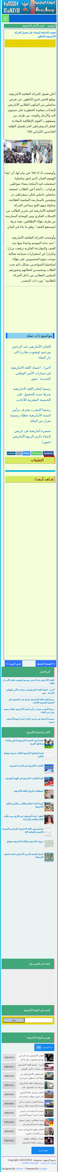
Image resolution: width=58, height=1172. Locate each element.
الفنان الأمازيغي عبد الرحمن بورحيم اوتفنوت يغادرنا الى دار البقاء (31, 352)
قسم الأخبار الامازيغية (33, 25)
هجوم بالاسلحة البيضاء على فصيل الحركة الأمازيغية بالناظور (35, 34)
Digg (19, 453)
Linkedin (11, 453)
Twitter (26, 453)
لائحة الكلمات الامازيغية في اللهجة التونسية (25, 778)
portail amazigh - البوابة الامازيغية (39, 1163)
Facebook (48, 453)
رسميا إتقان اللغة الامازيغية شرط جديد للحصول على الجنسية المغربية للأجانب (32, 394)
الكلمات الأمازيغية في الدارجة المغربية (26, 766)
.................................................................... (37, 687)
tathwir (19, 1168)
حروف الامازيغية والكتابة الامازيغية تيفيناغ (25, 841)
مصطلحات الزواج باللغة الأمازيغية (29, 791)
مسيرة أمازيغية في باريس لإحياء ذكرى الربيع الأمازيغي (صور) (32, 436)
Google (43, 1168)
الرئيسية (51, 25)
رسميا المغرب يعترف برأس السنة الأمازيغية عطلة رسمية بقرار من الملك (30, 415)
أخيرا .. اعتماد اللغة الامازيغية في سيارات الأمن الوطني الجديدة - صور (31, 373)
